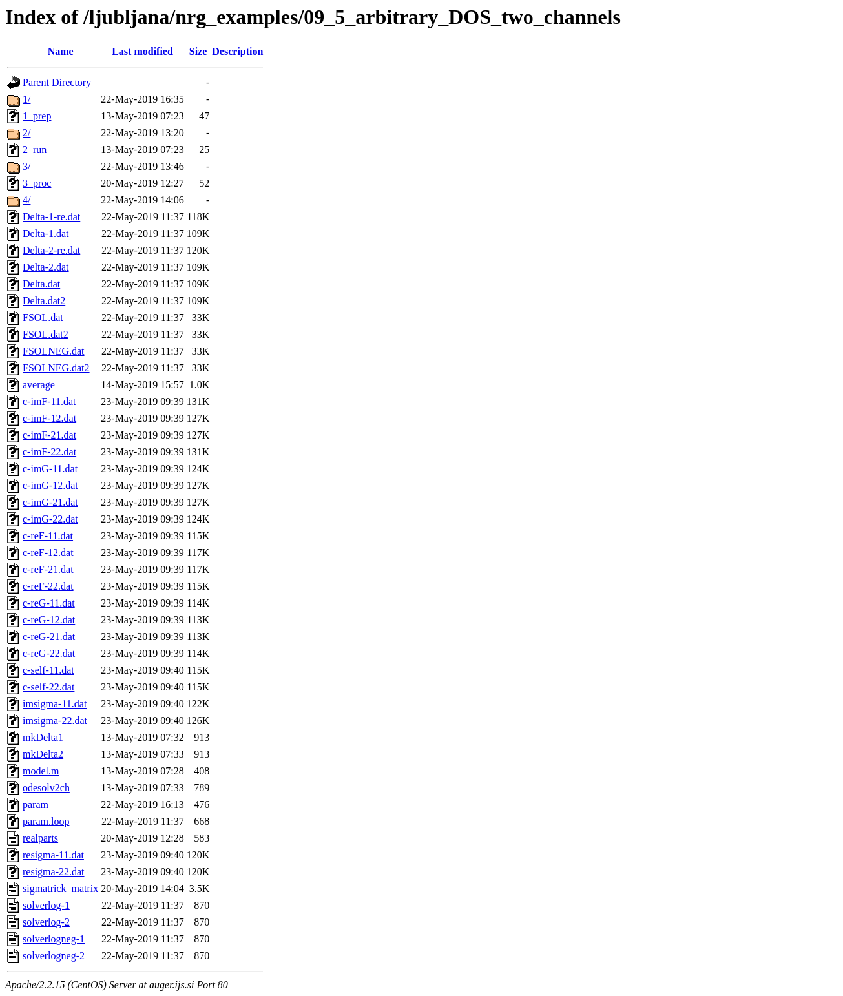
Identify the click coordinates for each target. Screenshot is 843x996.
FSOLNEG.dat (54, 351)
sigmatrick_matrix (60, 888)
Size (198, 51)
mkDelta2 (43, 754)
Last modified (142, 51)
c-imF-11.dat (49, 401)
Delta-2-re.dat (51, 250)
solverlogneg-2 (54, 955)
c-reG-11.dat (49, 602)
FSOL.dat (43, 317)
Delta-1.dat (46, 233)
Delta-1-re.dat (51, 216)
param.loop (46, 821)
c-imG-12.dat (50, 485)
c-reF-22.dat (48, 586)
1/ (26, 99)
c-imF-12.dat (49, 418)
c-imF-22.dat (49, 451)
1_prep (37, 115)
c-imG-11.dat (50, 468)
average (39, 384)
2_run (35, 149)
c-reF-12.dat (48, 552)
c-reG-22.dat (49, 653)
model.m (41, 770)
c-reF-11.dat (48, 535)
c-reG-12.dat (49, 619)
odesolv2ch (46, 787)
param (35, 804)
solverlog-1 (46, 905)
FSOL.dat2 (45, 334)
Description (237, 51)
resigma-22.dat (54, 871)
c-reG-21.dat (49, 636)
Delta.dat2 (44, 300)
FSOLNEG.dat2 (56, 367)
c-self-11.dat (48, 670)
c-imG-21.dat (50, 502)
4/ (26, 199)
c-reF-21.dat (48, 569)
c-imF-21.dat (49, 435)
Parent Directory (57, 82)
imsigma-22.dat (55, 720)
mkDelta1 (43, 737)
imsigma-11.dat (55, 703)
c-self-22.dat (48, 686)
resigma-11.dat (53, 854)
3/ (26, 166)
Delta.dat (41, 283)
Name (61, 51)
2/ (26, 132)
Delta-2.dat (46, 267)
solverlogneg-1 (54, 938)
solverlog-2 (46, 922)
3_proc (37, 183)
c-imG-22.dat (50, 519)
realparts (40, 838)
